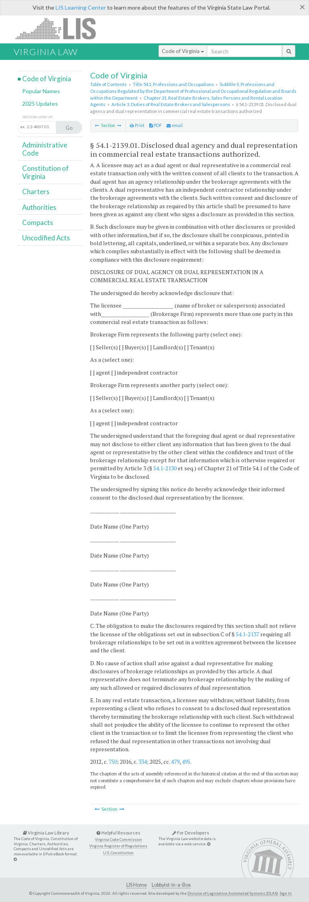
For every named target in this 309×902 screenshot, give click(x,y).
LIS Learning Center (81, 7)
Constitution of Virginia (45, 172)
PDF (155, 125)
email (175, 125)
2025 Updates (40, 103)
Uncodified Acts (46, 238)
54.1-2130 (165, 468)
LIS (60, 28)
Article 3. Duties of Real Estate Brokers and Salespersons (170, 104)
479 (175, 761)
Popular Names (41, 91)
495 (186, 761)
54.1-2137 (247, 634)
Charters (35, 191)
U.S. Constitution (118, 853)
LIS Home (136, 885)
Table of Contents (108, 84)
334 (142, 761)
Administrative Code (44, 149)
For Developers (190, 832)
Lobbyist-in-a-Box (171, 885)
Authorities (39, 207)
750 (113, 761)
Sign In (286, 893)
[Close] (302, 7)
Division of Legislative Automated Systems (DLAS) (232, 893)
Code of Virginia (183, 51)
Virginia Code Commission (118, 839)
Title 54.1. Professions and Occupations (173, 84)
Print (137, 125)
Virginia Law (46, 51)
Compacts (37, 222)
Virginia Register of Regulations (118, 846)
